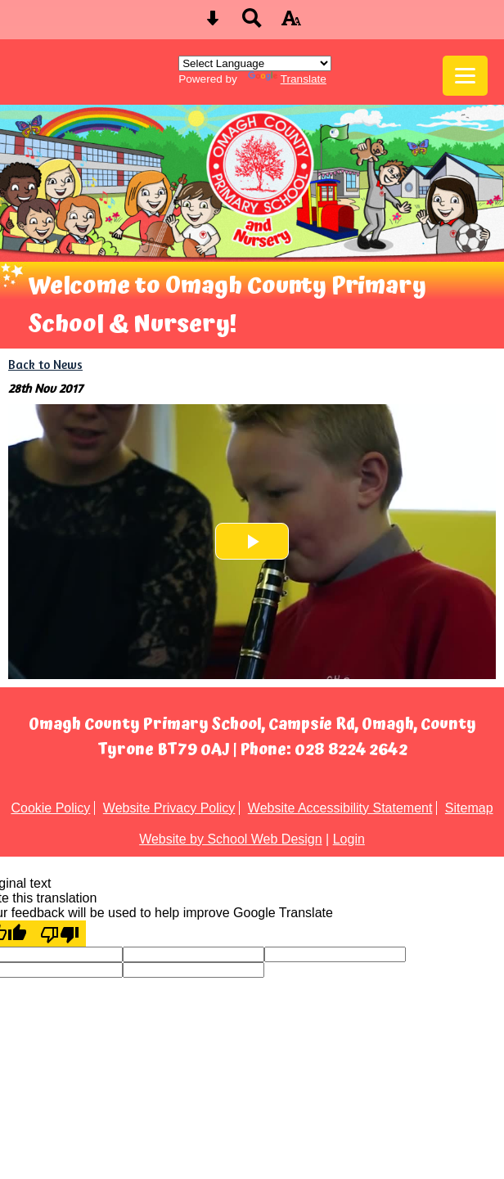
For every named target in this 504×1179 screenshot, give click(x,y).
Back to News (45, 364)
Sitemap (469, 808)
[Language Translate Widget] (254, 63)
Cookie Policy (50, 808)
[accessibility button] (291, 23)
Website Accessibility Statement (340, 808)
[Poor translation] (60, 933)
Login (349, 839)
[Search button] (252, 23)
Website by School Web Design (230, 839)
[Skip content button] (213, 23)
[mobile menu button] (465, 76)
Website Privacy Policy (169, 808)
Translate (287, 79)
